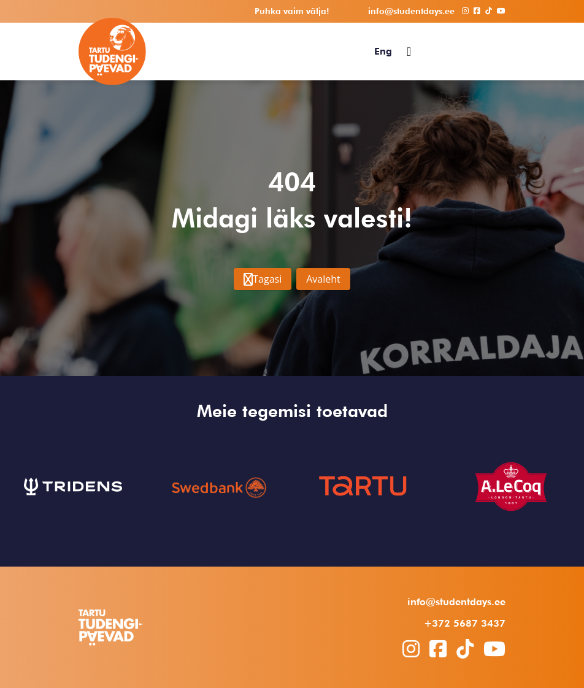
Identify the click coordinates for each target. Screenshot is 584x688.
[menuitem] (383, 51)
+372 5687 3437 (464, 623)
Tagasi (263, 279)
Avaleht (323, 279)
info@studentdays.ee (456, 602)
